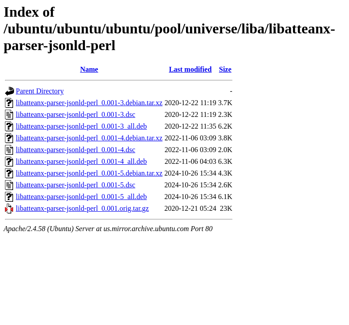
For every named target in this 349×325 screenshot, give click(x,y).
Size (225, 69)
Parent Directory (40, 91)
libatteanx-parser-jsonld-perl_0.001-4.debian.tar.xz (89, 138)
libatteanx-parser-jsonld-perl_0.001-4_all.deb (81, 161)
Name (89, 69)
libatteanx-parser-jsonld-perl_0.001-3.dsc (75, 114)
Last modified (190, 69)
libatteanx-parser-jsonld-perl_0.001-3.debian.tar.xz (89, 103)
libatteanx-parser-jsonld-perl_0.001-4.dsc (75, 149)
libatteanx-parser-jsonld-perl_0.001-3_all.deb (81, 126)
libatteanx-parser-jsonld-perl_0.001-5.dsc (75, 185)
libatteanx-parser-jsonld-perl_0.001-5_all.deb (81, 196)
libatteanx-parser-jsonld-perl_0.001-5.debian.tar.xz (89, 173)
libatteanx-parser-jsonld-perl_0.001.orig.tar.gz (82, 208)
